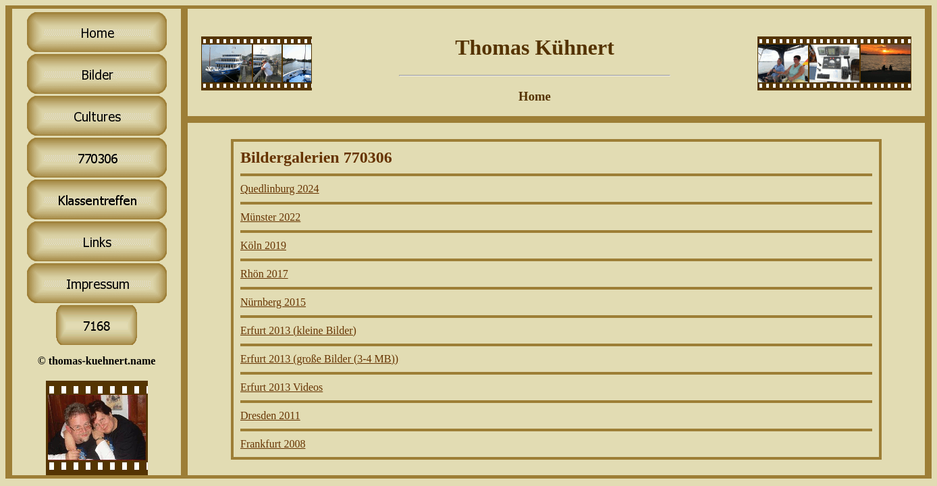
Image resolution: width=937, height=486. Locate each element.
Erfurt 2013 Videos (281, 387)
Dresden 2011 (270, 415)
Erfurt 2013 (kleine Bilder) (298, 330)
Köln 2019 (263, 245)
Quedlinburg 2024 (279, 188)
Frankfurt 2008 (272, 444)
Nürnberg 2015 (273, 302)
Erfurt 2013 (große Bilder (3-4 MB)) (319, 358)
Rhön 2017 (264, 273)
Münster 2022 (270, 217)
